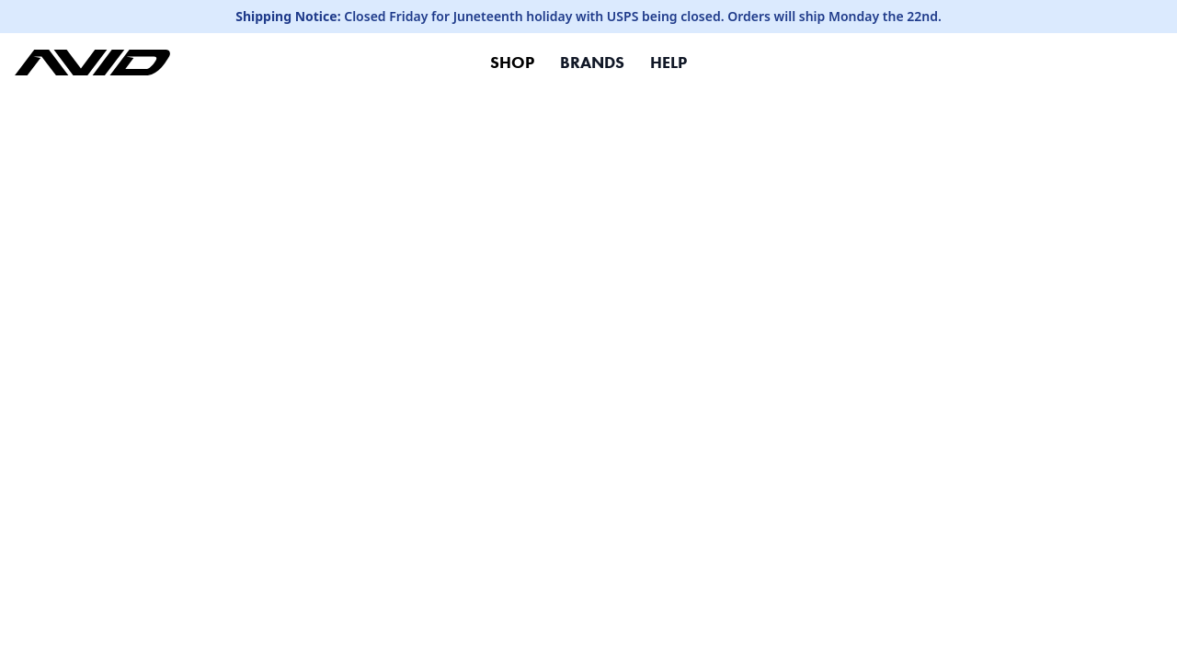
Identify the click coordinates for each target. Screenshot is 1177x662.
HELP (668, 62)
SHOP (512, 62)
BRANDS (592, 62)
